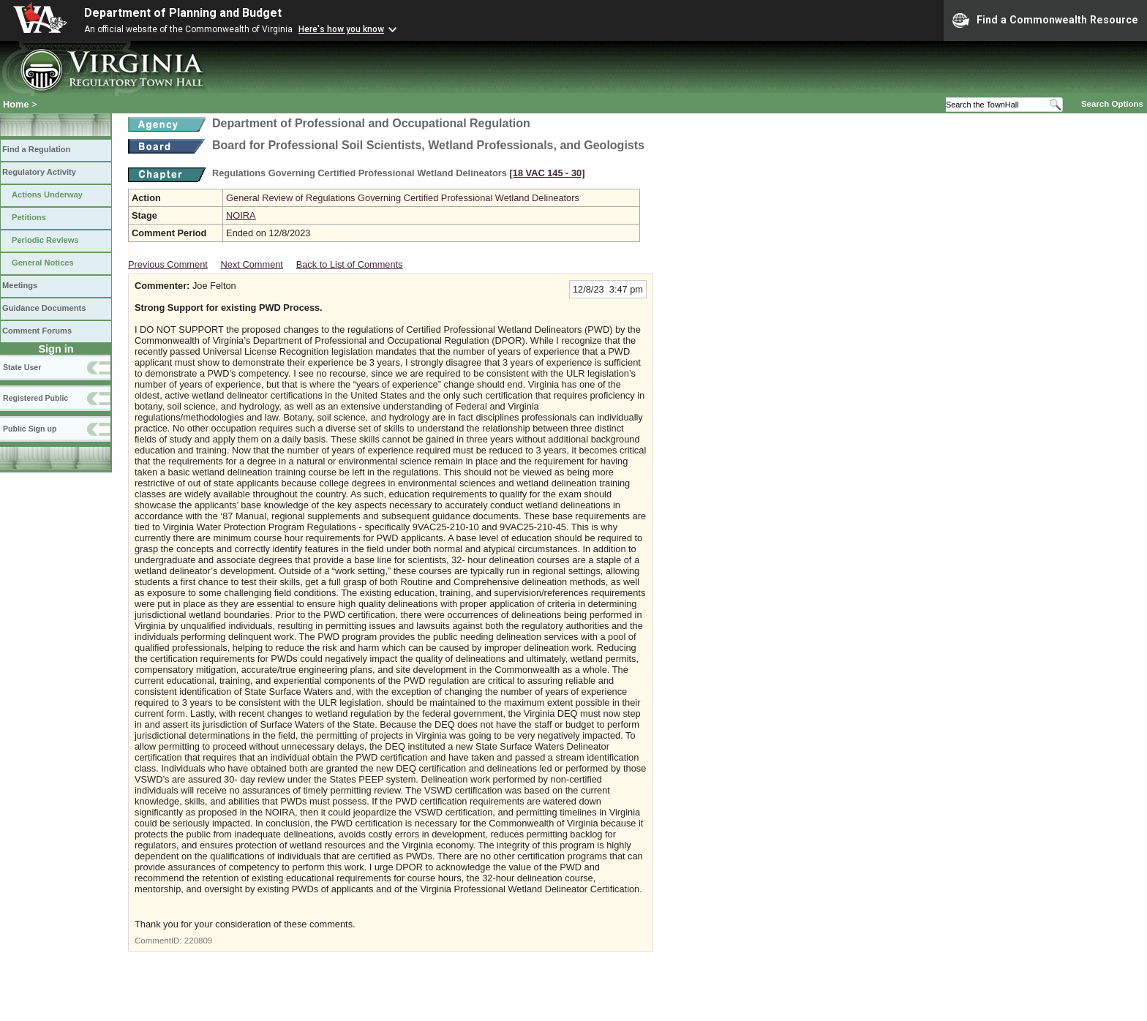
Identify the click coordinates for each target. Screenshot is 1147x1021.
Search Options (1112, 103)
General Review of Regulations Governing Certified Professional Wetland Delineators (402, 197)
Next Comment (252, 264)
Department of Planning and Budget (183, 13)
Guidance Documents (44, 308)
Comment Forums (37, 330)
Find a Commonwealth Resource (1045, 20)
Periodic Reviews (45, 240)
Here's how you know (341, 29)
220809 (198, 940)
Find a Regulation (36, 149)
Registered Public (35, 397)
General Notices (43, 262)
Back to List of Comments (349, 264)
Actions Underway (47, 194)
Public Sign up (29, 428)
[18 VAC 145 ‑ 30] (547, 172)
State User (22, 367)
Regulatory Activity (39, 171)
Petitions (29, 217)
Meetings (19, 285)
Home (16, 104)
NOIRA (241, 215)
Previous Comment (168, 264)
